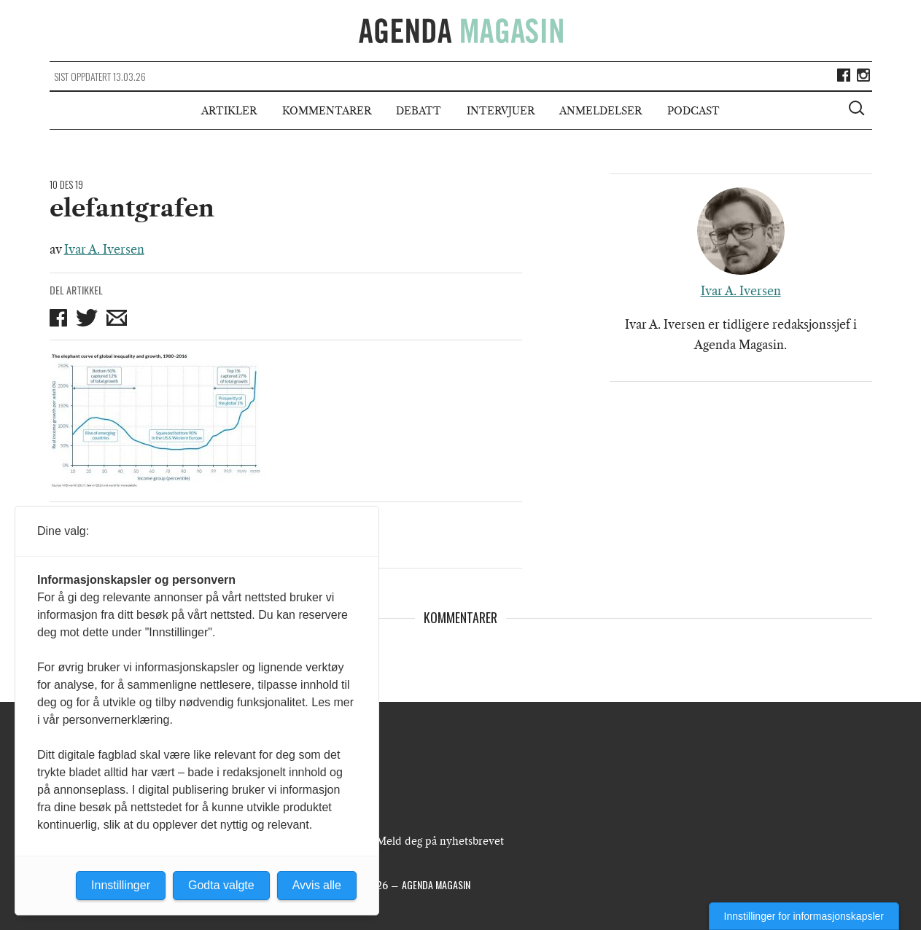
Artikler (229, 110)
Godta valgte (221, 885)
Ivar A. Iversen (104, 249)
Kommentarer (326, 110)
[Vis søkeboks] (858, 110)
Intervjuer (501, 110)
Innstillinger (120, 885)
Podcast (693, 110)
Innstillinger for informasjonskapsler (804, 916)
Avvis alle (316, 885)
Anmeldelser (600, 110)
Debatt (418, 110)
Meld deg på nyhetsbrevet (440, 841)
